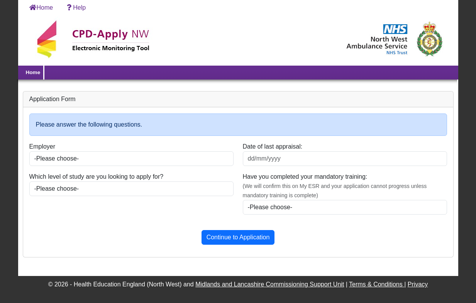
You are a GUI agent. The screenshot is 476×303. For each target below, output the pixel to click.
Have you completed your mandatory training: (305, 176)
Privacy (418, 284)
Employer (42, 146)
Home (41, 7)
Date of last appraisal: (273, 146)
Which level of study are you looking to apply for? (96, 176)
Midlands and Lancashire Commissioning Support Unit (269, 284)
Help (75, 7)
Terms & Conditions (376, 284)
